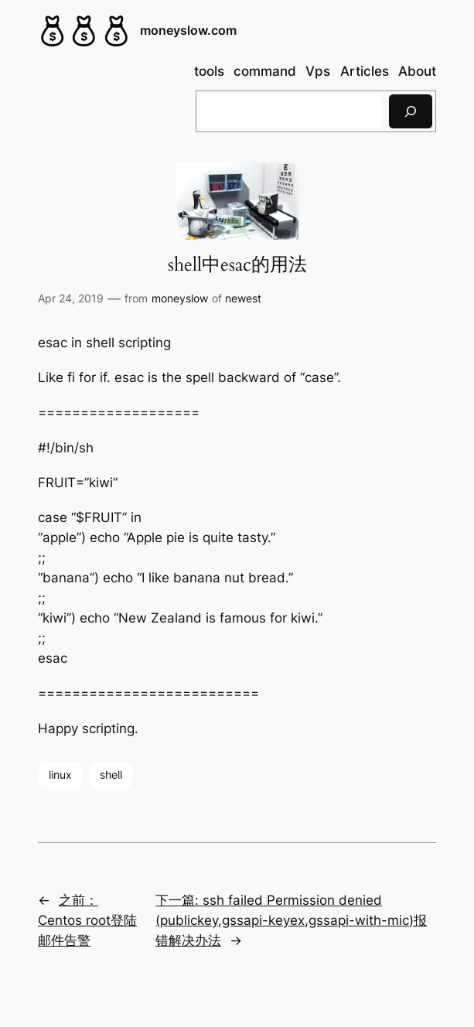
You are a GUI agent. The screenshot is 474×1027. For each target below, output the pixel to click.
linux (60, 774)
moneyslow (180, 298)
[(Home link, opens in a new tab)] (84, 30)
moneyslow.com (188, 30)
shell (111, 774)
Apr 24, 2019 (71, 298)
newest (243, 298)
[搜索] (410, 111)
